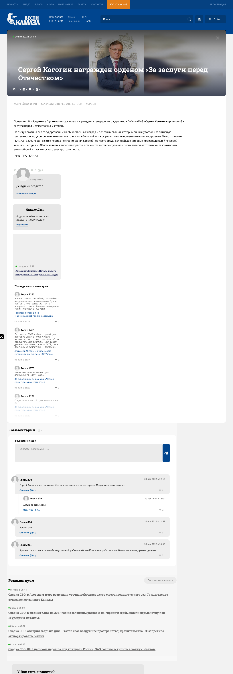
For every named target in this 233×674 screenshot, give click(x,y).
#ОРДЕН (93, 120)
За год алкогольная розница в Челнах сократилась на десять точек (193, 311)
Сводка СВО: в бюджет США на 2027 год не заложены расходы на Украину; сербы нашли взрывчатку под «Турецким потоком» (72, 553)
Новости (12, 4)
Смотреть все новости (127, 519)
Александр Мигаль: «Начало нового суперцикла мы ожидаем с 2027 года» (196, 203)
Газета (82, 4)
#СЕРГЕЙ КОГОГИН (28, 120)
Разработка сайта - (212, 664)
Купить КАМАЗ (118, 4)
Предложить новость (189, 430)
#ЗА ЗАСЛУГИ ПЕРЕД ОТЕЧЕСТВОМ (64, 120)
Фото (50, 4)
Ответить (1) (27, 425)
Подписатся (182, 154)
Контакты (96, 4)
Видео (26, 4)
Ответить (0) (31, 444)
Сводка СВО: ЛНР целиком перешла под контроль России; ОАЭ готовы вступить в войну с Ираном (74, 590)
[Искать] (189, 19)
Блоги (39, 4)
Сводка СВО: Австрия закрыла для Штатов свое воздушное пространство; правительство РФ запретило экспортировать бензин (74, 572)
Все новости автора (185, 123)
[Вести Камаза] (23, 19)
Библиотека (65, 4)
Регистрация (218, 4)
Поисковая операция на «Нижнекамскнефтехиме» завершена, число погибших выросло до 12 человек (194, 245)
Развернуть (117, 649)
